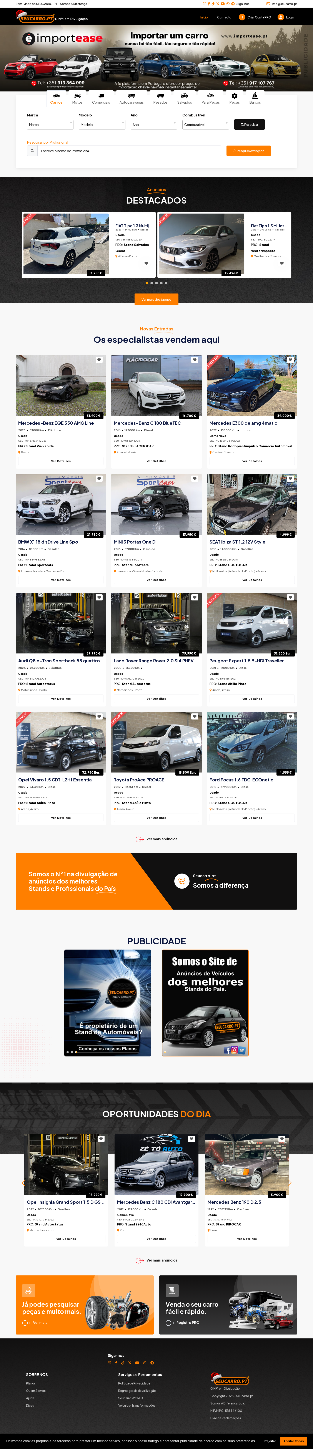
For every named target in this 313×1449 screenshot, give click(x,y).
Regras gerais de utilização (137, 1391)
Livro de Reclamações (225, 1418)
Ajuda (30, 1398)
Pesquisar (249, 124)
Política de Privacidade (134, 1383)
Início (204, 17)
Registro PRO (182, 1322)
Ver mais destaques (156, 299)
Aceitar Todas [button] (293, 1441)
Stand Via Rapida (40, 446)
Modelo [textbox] (87, 124)
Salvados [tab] (184, 98)
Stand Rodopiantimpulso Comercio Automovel (255, 446)
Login (286, 17)
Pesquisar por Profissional (47, 142)
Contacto (224, 17)
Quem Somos (36, 1391)
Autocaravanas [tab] (132, 98)
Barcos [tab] (255, 98)
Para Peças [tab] (210, 98)
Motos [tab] (77, 98)
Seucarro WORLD (130, 1398)
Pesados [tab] (160, 98)
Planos (31, 1383)
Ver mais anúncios (157, 839)
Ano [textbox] (136, 124)
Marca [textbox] (34, 124)
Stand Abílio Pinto (232, 684)
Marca (32, 115)
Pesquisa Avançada (248, 151)
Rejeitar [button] (270, 1441)
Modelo (85, 115)
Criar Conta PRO (255, 17)
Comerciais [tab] (101, 98)
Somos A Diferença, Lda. (227, 1403)
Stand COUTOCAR (232, 565)
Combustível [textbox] (194, 124)
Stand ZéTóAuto (138, 1224)
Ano (134, 115)
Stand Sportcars (39, 565)
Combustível (193, 115)
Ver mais (34, 1322)
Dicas (30, 1405)
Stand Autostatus (40, 684)
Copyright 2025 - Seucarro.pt (231, 1396)
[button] (23, 1183)
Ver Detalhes (61, 461)
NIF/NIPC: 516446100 (226, 1411)
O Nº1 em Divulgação (225, 1388)
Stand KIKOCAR (228, 1224)
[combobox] (50, 124)
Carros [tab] (56, 98)
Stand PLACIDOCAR (138, 446)
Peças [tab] (234, 98)
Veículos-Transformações (136, 1405)
